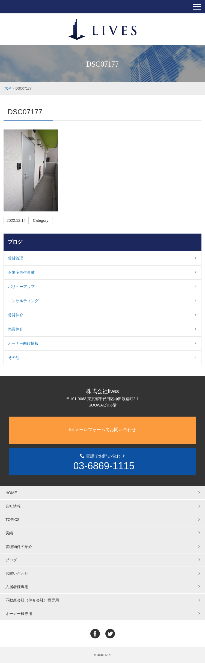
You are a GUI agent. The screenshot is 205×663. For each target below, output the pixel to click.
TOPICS (12, 519)
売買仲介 (15, 329)
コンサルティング (23, 301)
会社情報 (13, 506)
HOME (11, 493)
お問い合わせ (16, 573)
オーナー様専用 (18, 613)
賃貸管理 (15, 258)
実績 (9, 533)
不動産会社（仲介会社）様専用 (32, 600)
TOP (7, 88)
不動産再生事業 (21, 272)
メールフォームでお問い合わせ (102, 429)
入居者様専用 (16, 587)
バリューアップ (21, 286)
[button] (197, 7)
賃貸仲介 (15, 315)
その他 (13, 357)
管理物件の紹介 (18, 546)
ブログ (15, 242)
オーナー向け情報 (23, 343)
